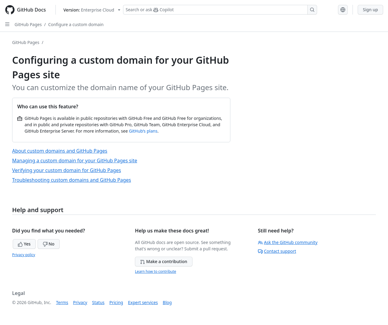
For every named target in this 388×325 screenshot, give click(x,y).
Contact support (277, 251)
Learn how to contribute (155, 271)
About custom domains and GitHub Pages (59, 150)
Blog (167, 302)
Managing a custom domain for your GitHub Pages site (74, 160)
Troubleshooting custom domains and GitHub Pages (71, 180)
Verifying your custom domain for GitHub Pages (66, 170)
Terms (62, 302)
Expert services (143, 302)
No (49, 244)
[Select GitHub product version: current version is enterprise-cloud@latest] (92, 10)
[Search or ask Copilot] (220, 10)
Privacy (80, 302)
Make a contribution (163, 261)
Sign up (370, 9)
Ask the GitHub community (288, 242)
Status (98, 302)
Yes (24, 244)
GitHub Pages (28, 24)
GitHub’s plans (143, 131)
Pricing (116, 302)
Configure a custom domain (76, 24)
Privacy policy (23, 254)
